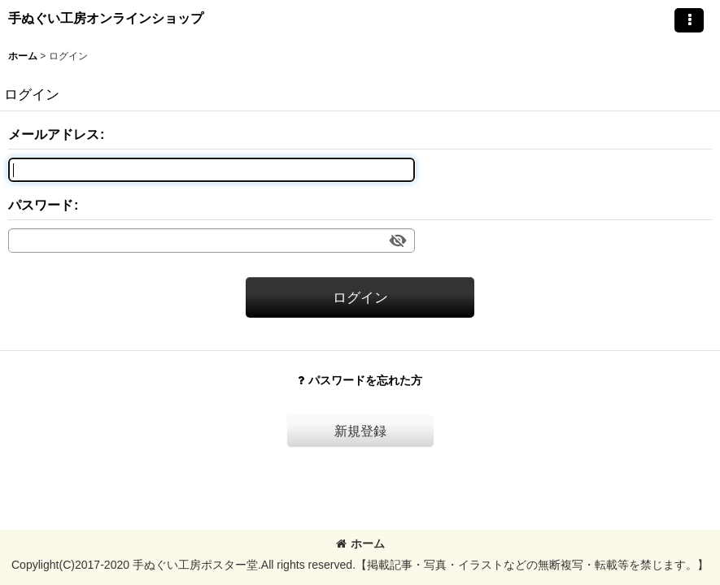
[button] (689, 20)
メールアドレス (53, 134)
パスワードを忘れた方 (360, 380)
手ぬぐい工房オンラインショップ (105, 18)
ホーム (360, 543)
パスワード (40, 204)
